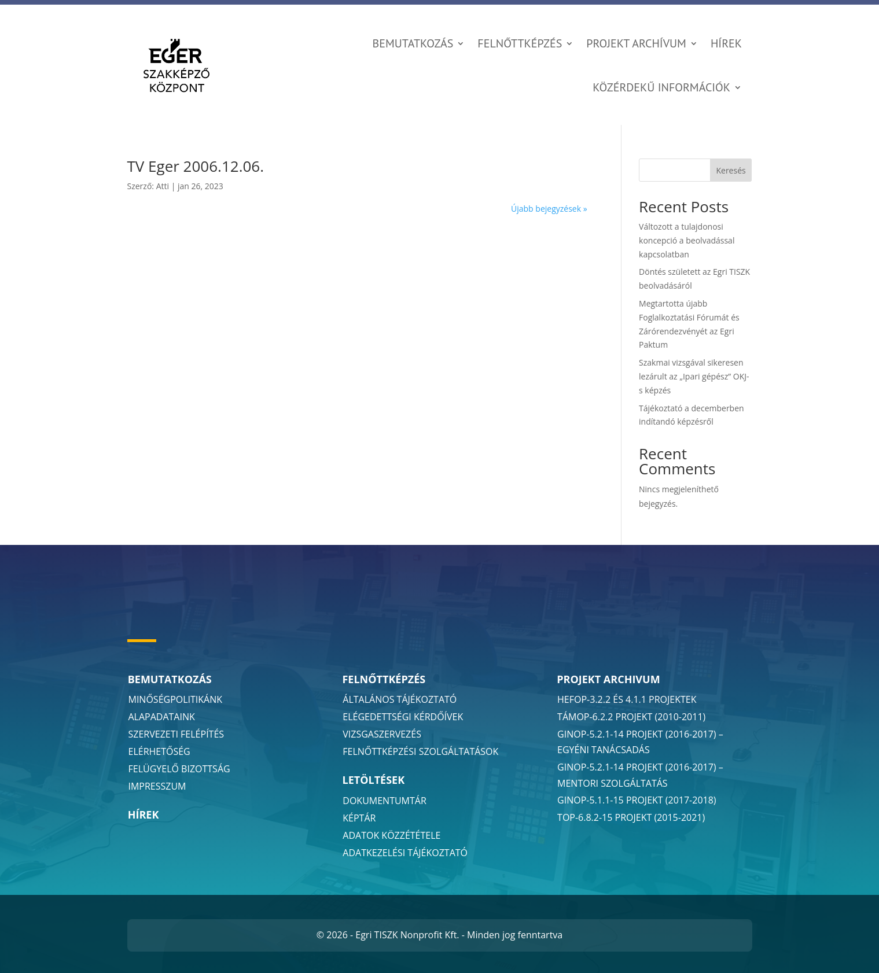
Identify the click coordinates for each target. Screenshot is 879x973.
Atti (162, 185)
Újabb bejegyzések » (549, 208)
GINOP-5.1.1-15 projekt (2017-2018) (636, 800)
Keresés (730, 170)
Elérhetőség (159, 751)
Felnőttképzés (519, 43)
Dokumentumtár (384, 800)
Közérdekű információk (661, 87)
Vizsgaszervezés (382, 734)
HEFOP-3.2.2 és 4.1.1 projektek (626, 699)
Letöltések (373, 780)
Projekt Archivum (608, 679)
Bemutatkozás (413, 43)
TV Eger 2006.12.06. (195, 166)
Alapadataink (161, 716)
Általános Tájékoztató (400, 699)
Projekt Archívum (636, 43)
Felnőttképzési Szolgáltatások (420, 751)
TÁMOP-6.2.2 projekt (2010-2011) (631, 716)
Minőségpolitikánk (175, 699)
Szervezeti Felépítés (176, 734)
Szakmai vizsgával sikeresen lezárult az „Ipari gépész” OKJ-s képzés (694, 376)
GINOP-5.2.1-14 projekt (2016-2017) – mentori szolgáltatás (640, 775)
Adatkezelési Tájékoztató (405, 852)
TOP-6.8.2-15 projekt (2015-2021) (631, 817)
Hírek (726, 43)
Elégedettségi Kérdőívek (403, 716)
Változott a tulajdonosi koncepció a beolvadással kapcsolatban (686, 240)
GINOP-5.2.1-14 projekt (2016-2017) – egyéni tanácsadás (640, 742)
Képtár (359, 818)
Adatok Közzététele (391, 835)
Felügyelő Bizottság (179, 768)
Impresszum (157, 786)
